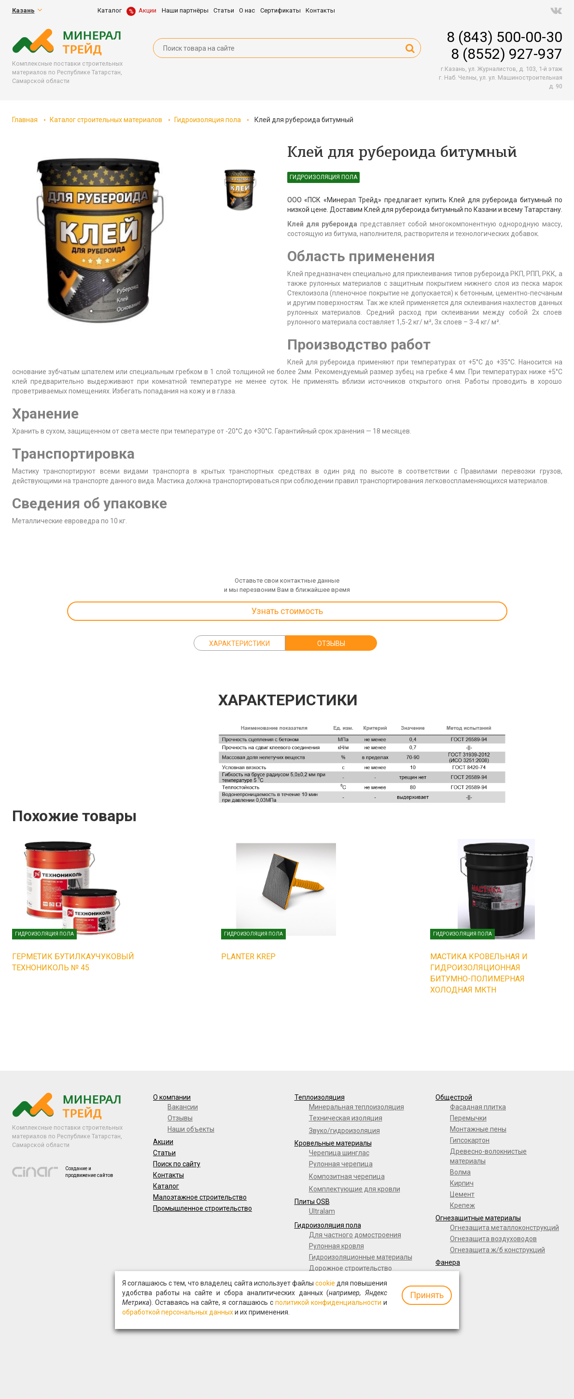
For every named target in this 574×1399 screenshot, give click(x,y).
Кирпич (462, 1183)
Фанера (447, 1262)
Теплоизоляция (319, 1097)
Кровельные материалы (333, 1143)
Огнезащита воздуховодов (493, 1239)
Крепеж (462, 1205)
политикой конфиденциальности (328, 1302)
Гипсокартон (470, 1140)
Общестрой (453, 1097)
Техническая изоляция (345, 1118)
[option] (99, 241)
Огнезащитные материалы (478, 1218)
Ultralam (322, 1211)
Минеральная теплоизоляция (356, 1107)
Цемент (462, 1194)
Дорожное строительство (350, 1268)
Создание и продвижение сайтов (89, 1172)
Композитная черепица (347, 1176)
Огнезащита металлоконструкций (504, 1227)
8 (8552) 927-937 (506, 53)
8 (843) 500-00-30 (504, 36)
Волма (460, 1172)
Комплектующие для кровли (354, 1189)
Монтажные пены (478, 1129)
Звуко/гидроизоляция (344, 1130)
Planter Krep (248, 956)
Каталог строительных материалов (106, 120)
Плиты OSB (312, 1201)
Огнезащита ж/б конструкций (497, 1250)
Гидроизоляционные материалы (360, 1257)
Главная (25, 120)
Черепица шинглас (339, 1153)
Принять (427, 1295)
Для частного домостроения (355, 1235)
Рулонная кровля (336, 1246)
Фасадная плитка (478, 1107)
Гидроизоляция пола (207, 120)
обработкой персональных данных (177, 1312)
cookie (325, 1283)
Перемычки (468, 1118)
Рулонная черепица (341, 1164)
